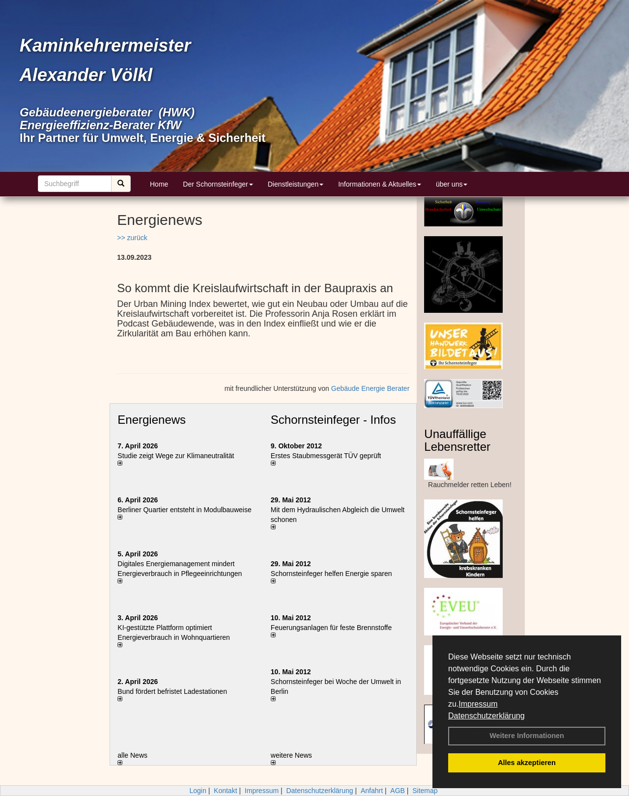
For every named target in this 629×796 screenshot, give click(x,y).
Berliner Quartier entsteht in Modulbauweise (184, 510)
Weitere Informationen (526, 736)
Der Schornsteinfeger (218, 184)
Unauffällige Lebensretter (457, 440)
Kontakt (225, 791)
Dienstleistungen (296, 184)
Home (159, 184)
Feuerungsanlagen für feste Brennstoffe (331, 627)
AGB (397, 791)
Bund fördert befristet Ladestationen (172, 691)
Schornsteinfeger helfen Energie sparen (331, 573)
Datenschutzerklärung (486, 716)
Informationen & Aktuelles (379, 184)
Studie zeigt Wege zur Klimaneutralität (175, 456)
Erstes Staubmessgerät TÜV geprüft (326, 456)
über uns (451, 184)
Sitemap (424, 791)
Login (197, 791)
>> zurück (132, 238)
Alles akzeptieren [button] (527, 763)
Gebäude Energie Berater (370, 388)
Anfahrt (372, 791)
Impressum (477, 704)
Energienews (151, 419)
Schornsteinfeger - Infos (333, 419)
